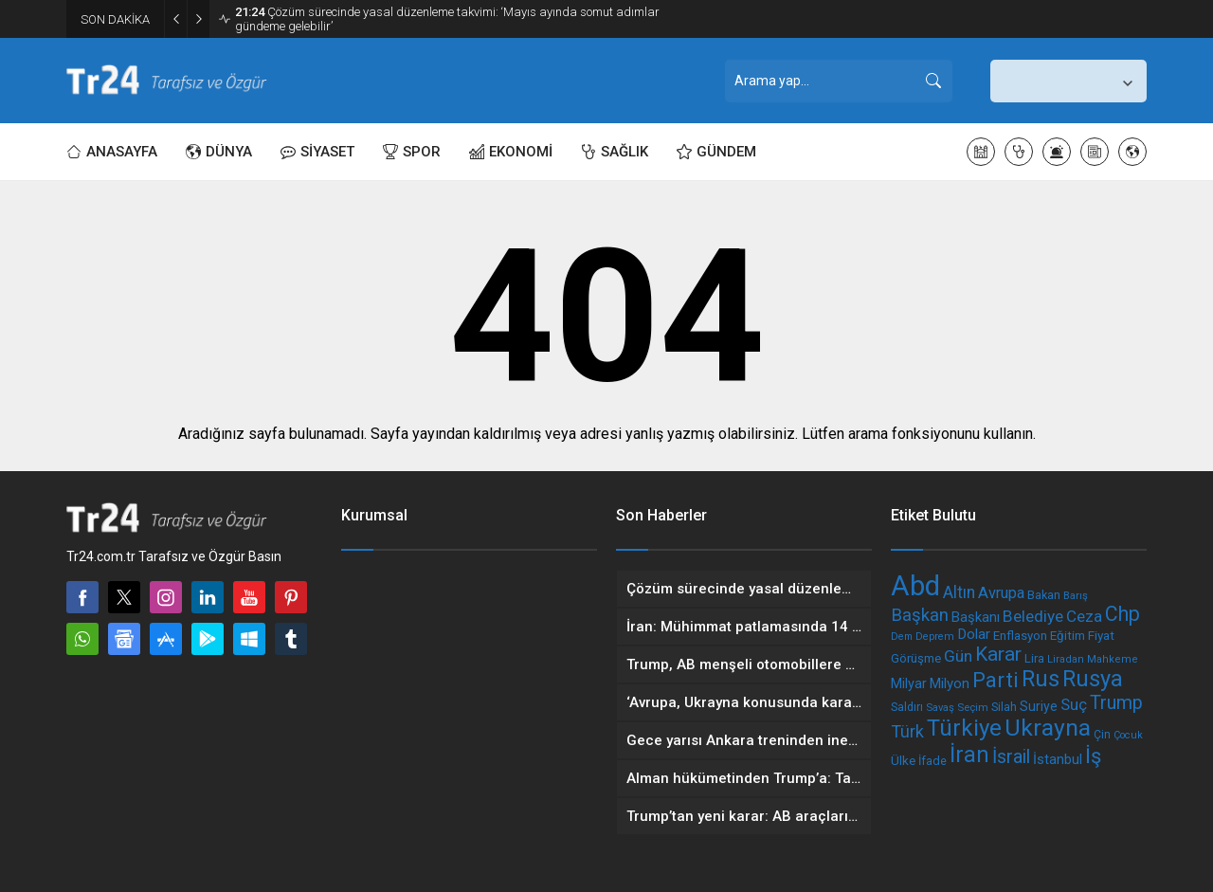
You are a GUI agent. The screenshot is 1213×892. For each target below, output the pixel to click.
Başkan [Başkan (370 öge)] (920, 615)
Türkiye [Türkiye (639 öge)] (964, 728)
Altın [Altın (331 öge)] (959, 592)
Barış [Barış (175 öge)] (1075, 595)
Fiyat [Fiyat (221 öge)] (1101, 635)
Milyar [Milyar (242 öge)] (909, 684)
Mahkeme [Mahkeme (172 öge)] (1112, 659)
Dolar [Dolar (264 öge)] (973, 634)
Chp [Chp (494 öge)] (1122, 614)
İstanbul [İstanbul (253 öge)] (1057, 759)
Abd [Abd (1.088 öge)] (915, 586)
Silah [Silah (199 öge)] (1004, 707)
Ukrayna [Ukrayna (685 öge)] (1048, 727)
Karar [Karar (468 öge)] (998, 654)
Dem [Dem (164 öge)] (902, 636)
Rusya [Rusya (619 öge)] (1092, 678)
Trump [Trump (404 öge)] (1116, 703)
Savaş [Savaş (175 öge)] (940, 707)
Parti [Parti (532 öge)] (995, 679)
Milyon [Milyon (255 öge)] (949, 683)
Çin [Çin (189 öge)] (1102, 734)
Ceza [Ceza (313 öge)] (1084, 616)
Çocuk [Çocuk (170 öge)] (1128, 735)
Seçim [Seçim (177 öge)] (972, 707)
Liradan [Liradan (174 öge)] (1065, 659)
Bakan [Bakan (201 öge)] (1043, 595)
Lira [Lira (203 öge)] (1034, 658)
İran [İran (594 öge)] (969, 754)
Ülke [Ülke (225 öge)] (903, 760)
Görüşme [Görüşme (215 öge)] (916, 658)
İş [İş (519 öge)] (1093, 756)
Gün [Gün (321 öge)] (958, 655)
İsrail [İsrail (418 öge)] (1011, 757)
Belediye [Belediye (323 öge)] (1033, 616)
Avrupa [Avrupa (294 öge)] (1001, 593)
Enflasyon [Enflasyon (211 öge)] (1020, 635)
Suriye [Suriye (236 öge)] (1039, 706)
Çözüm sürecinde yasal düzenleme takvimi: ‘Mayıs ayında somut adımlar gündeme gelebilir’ (447, 19)
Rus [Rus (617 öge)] (1040, 678)
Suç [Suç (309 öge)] (1073, 704)
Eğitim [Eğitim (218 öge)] (1067, 635)
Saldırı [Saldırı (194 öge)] (907, 707)
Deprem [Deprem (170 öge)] (934, 636)
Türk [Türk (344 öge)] (907, 731)
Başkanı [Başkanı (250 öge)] (975, 617)
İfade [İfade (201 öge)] (932, 761)
